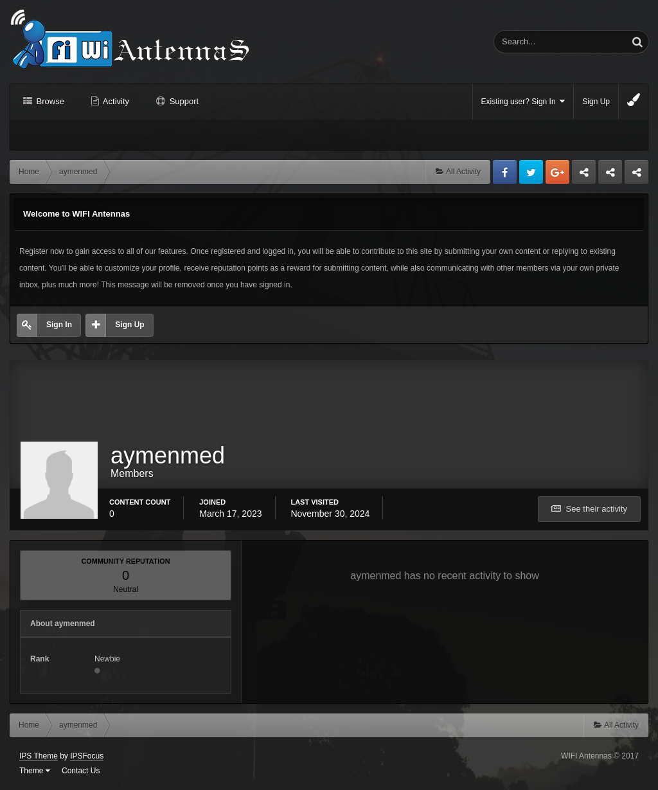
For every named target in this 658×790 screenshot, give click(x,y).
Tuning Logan (611, 175)
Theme (34, 770)
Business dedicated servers (584, 175)
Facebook (505, 172)
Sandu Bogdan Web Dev (636, 175)
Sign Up (596, 101)
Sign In (59, 324)
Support (183, 101)
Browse (49, 101)
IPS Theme (38, 755)
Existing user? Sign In (523, 101)
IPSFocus (86, 755)
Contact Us (81, 770)
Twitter (531, 172)
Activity (115, 101)
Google (557, 172)
